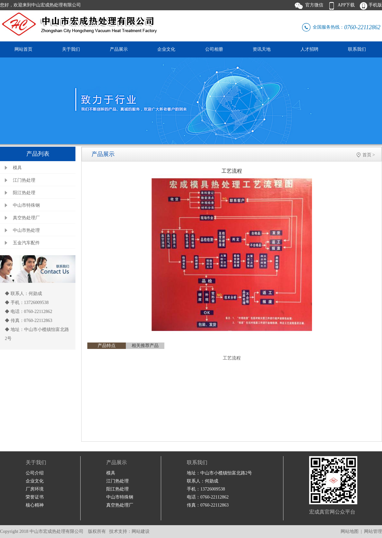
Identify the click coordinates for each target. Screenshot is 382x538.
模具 (17, 167)
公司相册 (214, 49)
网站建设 (141, 531)
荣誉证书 (35, 497)
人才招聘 (309, 49)
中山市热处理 (26, 230)
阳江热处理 (24, 192)
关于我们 (71, 49)
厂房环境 (35, 489)
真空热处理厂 (26, 217)
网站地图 (350, 531)
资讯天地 (262, 49)
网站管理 (373, 531)
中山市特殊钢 (26, 205)
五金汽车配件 (26, 242)
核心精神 (35, 505)
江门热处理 (24, 180)
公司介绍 (35, 473)
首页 (366, 154)
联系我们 (357, 49)
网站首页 (23, 49)
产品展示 (119, 49)
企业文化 (166, 49)
